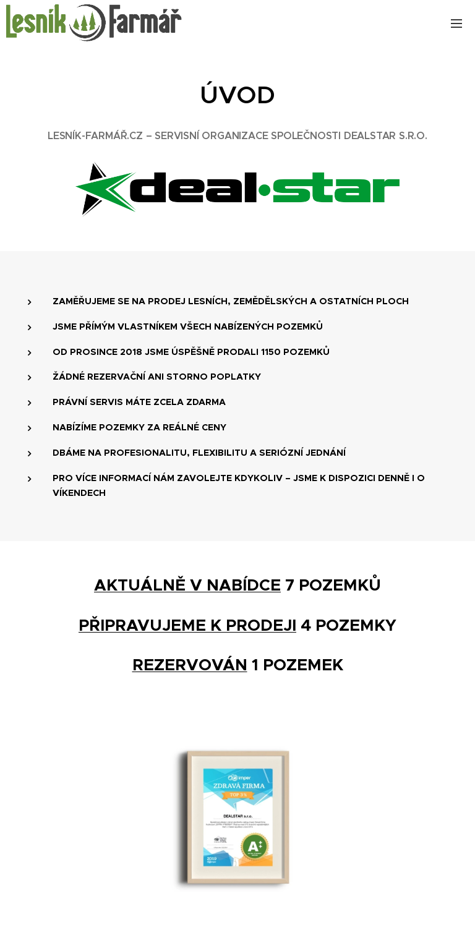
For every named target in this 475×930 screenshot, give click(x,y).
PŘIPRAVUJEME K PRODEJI (187, 624)
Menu (456, 23)
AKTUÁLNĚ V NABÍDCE (187, 584)
